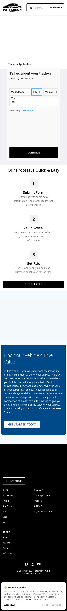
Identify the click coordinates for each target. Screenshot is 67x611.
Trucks (6, 500)
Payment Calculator (43, 511)
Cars (5, 516)
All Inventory (9, 495)
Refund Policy (9, 553)
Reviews (6, 542)
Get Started (34, 284)
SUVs (5, 511)
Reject (44, 604)
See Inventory (14, 480)
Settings (56, 604)
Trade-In (38, 500)
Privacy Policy (28, 599)
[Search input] (45, 8)
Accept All (9, 604)
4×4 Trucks (8, 506)
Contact (6, 548)
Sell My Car (39, 506)
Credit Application (42, 495)
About (6, 537)
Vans (5, 522)
